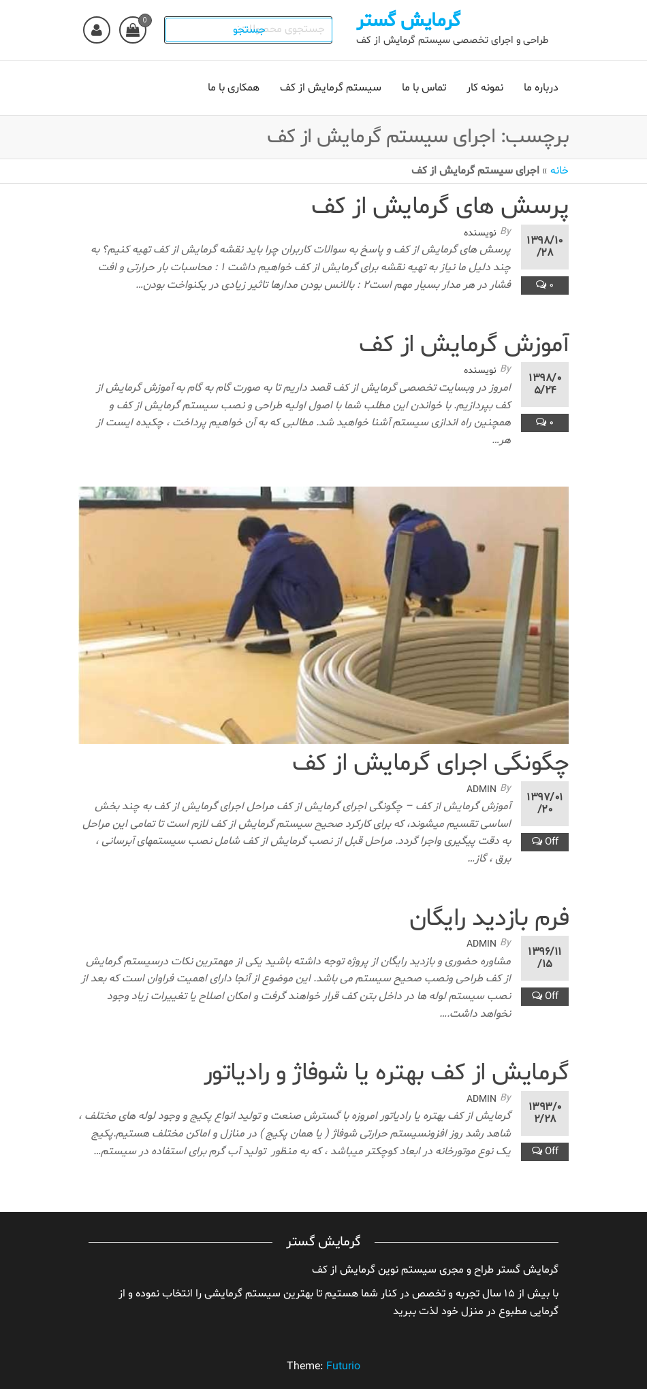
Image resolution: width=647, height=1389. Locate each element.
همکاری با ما (233, 87)
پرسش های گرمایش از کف (440, 207)
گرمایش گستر (414, 21)
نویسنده (480, 233)
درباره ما (541, 87)
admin (481, 789)
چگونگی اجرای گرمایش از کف (430, 764)
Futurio (343, 1366)
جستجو (256, 29)
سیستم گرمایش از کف (330, 87)
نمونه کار (485, 87)
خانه (559, 170)
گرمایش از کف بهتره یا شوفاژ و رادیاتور (386, 1073)
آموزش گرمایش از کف (464, 345)
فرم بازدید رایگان (489, 919)
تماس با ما (424, 87)
